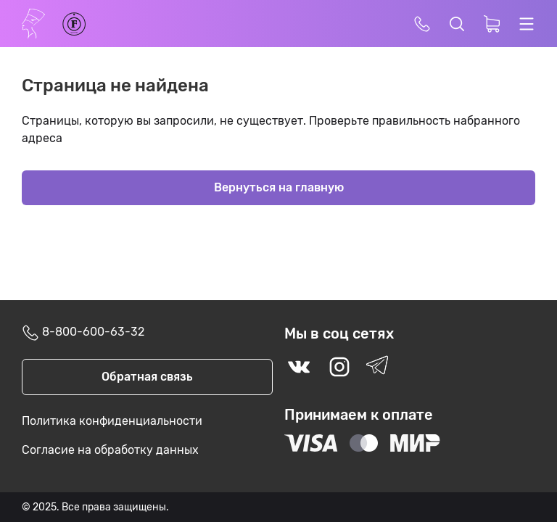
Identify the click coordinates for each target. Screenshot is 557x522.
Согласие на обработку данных (110, 450)
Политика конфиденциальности (112, 421)
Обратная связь (147, 377)
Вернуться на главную (279, 187)
